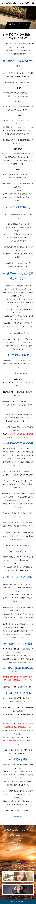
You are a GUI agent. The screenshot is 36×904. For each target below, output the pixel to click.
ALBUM (18, 857)
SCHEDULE (18, 840)
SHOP (18, 853)
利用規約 (18, 860)
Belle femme (18, 863)
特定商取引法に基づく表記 (18, 866)
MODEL (18, 844)
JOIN (18, 850)
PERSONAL (18, 847)
